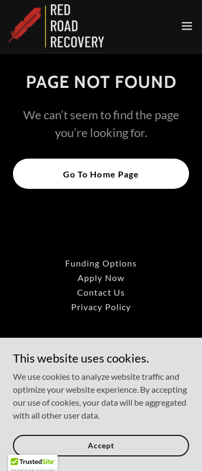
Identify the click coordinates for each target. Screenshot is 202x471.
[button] (187, 26)
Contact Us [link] (100, 292)
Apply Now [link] (101, 277)
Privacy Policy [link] (100, 307)
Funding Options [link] (100, 263)
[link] (56, 25)
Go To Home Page (100, 174)
